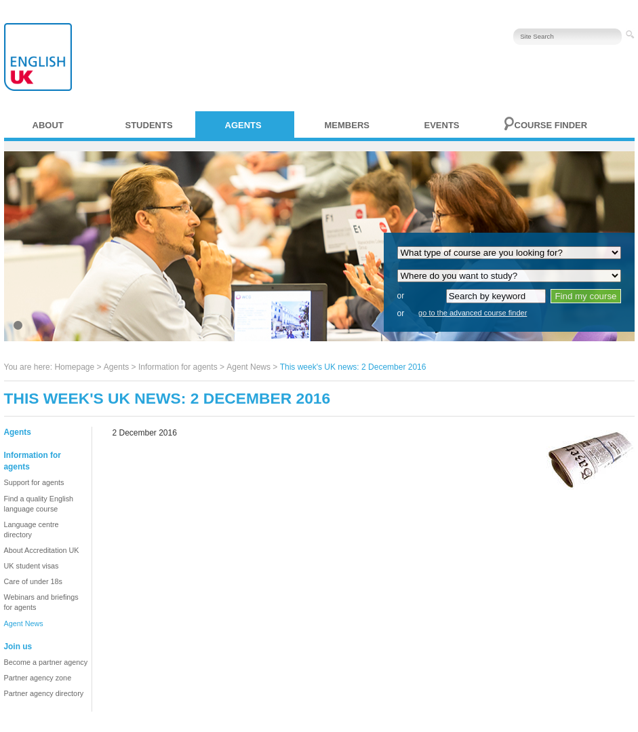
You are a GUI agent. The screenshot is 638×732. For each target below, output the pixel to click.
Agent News (248, 367)
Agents (243, 125)
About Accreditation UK (41, 550)
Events (442, 125)
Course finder (551, 125)
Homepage (74, 367)
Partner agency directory (44, 693)
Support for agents (34, 482)
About (48, 125)
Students (149, 125)
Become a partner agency (46, 662)
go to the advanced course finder (472, 313)
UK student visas (31, 566)
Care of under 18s (33, 581)
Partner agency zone (38, 678)
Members (347, 125)
